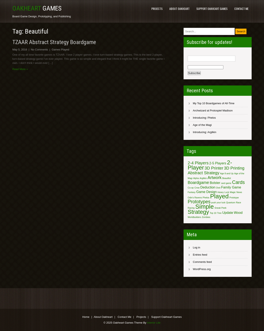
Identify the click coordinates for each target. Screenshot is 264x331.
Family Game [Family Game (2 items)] (231, 187)
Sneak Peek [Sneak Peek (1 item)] (220, 208)
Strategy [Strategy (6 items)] (198, 212)
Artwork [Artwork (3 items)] (214, 177)
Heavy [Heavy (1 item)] (221, 192)
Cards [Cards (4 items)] (238, 182)
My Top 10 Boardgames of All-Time (214, 103)
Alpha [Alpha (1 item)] (196, 178)
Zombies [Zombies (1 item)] (206, 217)
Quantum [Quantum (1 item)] (230, 202)
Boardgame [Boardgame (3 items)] (198, 182)
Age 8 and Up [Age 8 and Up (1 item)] (226, 173)
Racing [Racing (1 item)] (191, 208)
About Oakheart (179, 8)
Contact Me (241, 8)
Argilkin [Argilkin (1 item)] (203, 178)
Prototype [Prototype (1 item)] (234, 197)
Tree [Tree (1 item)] (219, 213)
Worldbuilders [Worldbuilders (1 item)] (194, 217)
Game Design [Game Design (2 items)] (206, 192)
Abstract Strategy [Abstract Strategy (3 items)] (203, 173)
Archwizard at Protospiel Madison (213, 110)
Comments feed (202, 261)
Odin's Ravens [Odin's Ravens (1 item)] (195, 197)
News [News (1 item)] (239, 192)
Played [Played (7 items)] (219, 196)
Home (86, 317)
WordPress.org (202, 269)
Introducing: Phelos (204, 117)
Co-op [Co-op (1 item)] (191, 187)
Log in (196, 247)
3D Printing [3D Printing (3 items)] (234, 168)
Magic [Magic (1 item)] (233, 192)
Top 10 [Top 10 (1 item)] (213, 213)
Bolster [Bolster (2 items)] (215, 183)
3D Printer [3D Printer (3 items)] (214, 168)
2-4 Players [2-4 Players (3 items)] (198, 163)
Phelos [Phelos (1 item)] (206, 197)
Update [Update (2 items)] (227, 212)
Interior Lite (153, 322)
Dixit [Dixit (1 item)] (218, 187)
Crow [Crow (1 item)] (197, 187)
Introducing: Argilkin (204, 132)
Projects (157, 8)
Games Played (60, 49)
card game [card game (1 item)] (226, 183)
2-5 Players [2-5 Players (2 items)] (217, 163)
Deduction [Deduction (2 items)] (207, 187)
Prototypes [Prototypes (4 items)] (199, 201)
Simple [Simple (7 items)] (204, 206)
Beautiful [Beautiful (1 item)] (226, 178)
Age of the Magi (202, 124)
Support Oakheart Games (211, 8)
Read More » (20, 69)
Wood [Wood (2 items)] (238, 212)
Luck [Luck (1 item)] (226, 192)
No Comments (39, 49)
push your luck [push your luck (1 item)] (218, 202)
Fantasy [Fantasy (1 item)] (192, 192)
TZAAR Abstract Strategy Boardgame (54, 42)
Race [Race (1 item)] (238, 202)
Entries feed (200, 254)
